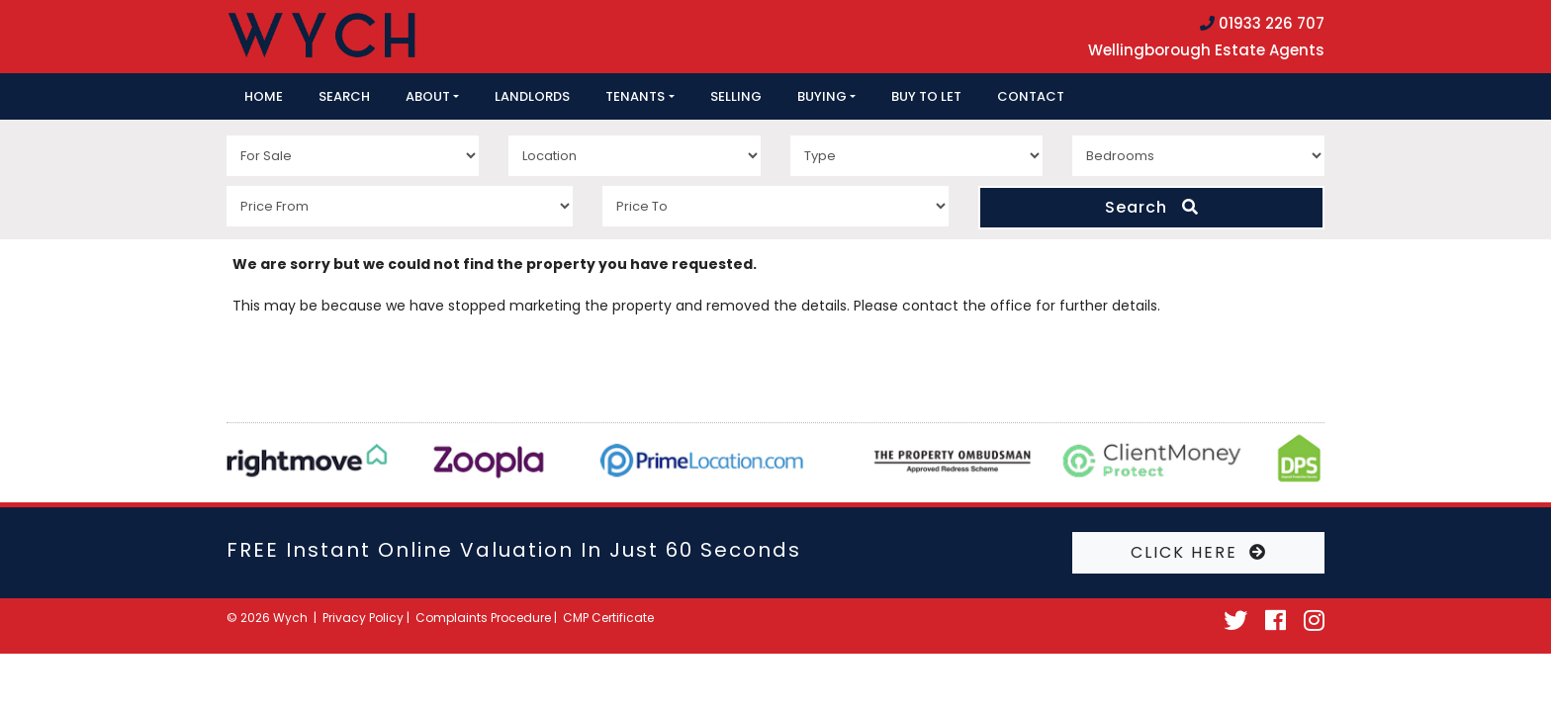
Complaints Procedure (483, 617)
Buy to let (926, 96)
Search (344, 96)
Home (263, 96)
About (428, 96)
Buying (822, 96)
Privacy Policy (363, 617)
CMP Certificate (608, 617)
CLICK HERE (1199, 552)
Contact (1030, 96)
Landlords (532, 96)
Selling (736, 96)
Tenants (635, 96)
